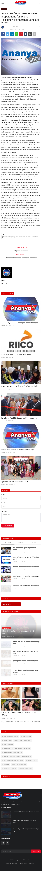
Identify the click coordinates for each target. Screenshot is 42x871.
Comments (5, 490)
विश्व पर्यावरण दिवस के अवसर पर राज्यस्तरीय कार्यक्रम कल (21, 258)
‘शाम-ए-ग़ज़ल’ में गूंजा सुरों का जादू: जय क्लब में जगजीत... (24, 549)
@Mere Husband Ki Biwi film (10, 736)
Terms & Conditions (11, 863)
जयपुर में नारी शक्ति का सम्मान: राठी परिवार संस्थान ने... (26, 586)
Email (3, 503)
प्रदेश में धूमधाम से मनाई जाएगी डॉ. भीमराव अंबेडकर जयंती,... (25, 652)
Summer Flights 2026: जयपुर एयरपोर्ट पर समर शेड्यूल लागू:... (26, 830)
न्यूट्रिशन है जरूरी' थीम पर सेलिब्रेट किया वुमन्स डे (14, 481)
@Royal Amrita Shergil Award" (22, 740)
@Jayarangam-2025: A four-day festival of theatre (16, 748)
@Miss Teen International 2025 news (12, 761)
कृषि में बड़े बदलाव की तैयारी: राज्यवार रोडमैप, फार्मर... (26, 661)
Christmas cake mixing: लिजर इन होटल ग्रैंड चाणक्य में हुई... (19, 386)
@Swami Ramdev (26, 736)
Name (3, 495)
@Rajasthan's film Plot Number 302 (12, 753)
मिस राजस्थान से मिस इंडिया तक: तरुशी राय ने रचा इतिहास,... (18, 714)
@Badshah (29, 761)
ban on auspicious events (19, 765)
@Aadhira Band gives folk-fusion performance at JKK (17, 757)
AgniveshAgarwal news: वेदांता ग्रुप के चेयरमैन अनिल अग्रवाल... (20, 323)
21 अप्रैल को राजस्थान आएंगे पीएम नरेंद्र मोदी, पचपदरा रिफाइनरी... (26, 671)
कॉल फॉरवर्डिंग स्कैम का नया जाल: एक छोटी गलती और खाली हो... (26, 558)
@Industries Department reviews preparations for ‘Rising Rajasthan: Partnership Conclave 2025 (20, 237)
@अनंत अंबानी (5, 765)
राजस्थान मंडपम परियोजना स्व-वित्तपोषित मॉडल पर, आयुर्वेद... (18, 450)
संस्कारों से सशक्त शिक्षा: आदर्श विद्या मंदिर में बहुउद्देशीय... (26, 576)
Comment (4, 511)
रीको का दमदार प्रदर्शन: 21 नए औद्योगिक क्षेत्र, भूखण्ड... (16, 355)
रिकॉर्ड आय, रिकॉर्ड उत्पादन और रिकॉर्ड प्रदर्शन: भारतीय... (26, 567)
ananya (5, 27)
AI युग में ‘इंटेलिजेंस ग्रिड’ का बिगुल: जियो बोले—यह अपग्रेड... (26, 812)
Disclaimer (31, 863)
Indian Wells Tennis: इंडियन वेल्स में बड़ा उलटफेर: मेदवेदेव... (25, 821)
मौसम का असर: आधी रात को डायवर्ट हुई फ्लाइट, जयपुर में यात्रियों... (26, 643)
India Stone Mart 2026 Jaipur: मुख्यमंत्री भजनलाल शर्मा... (19, 418)
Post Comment (7, 526)
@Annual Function (7, 744)
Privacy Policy (23, 863)
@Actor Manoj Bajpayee (9, 769)
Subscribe (36, 851)
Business (4, 9)
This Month (21, 542)
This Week (8, 542)
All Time (34, 542)
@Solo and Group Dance (25, 769)
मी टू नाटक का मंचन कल (21, 251)
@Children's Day (7, 740)
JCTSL (35, 761)
